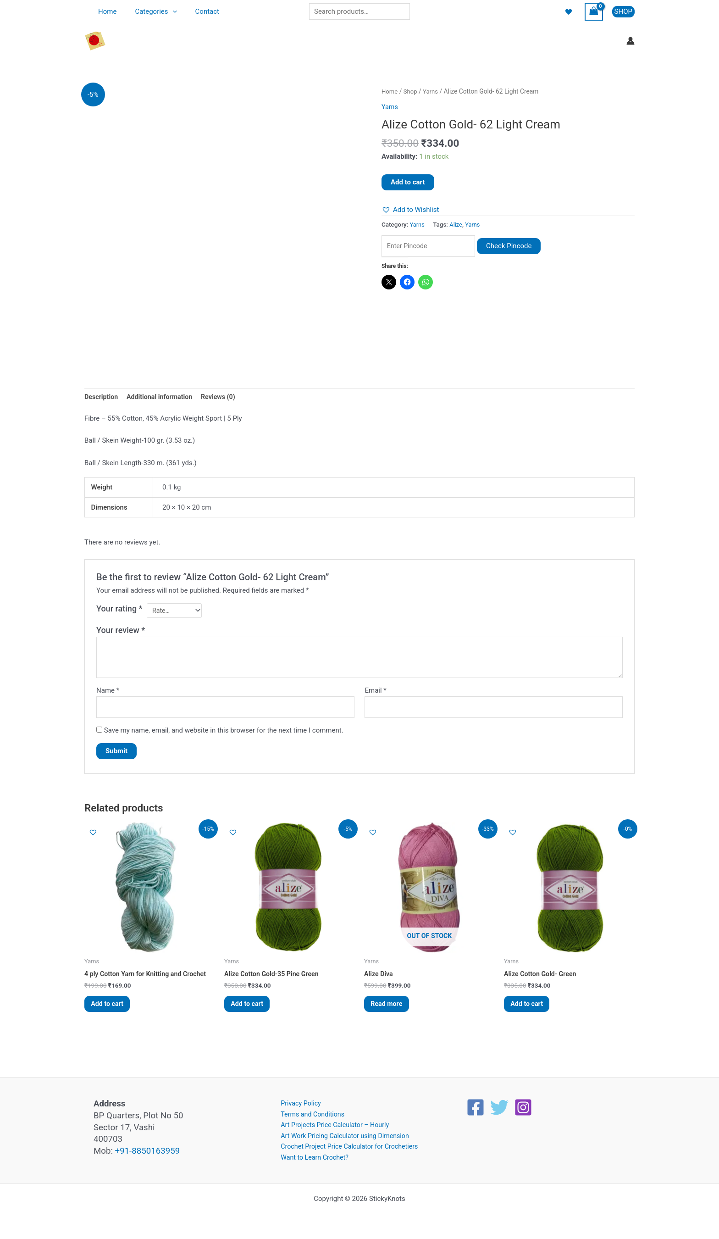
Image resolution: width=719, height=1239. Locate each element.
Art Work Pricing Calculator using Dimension (343, 1134)
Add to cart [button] (111, 1009)
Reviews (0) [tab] (224, 398)
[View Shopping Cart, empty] (594, 12)
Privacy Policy (297, 1100)
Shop (411, 91)
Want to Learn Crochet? (311, 1157)
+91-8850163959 (147, 1148)
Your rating (119, 609)
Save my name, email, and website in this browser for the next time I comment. (223, 733)
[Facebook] (475, 1104)
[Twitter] (499, 1104)
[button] (165, 11)
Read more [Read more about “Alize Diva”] (390, 1009)
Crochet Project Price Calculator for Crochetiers (348, 1146)
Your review (120, 632)
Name (107, 693)
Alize (457, 224)
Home (105, 11)
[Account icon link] (630, 41)
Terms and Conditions (309, 1111)
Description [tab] (102, 398)
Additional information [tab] (163, 398)
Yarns (433, 91)
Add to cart (408, 182)
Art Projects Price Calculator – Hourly (333, 1123)
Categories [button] (149, 11)
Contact (196, 11)
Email (375, 693)
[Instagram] (523, 1104)
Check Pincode (517, 246)
